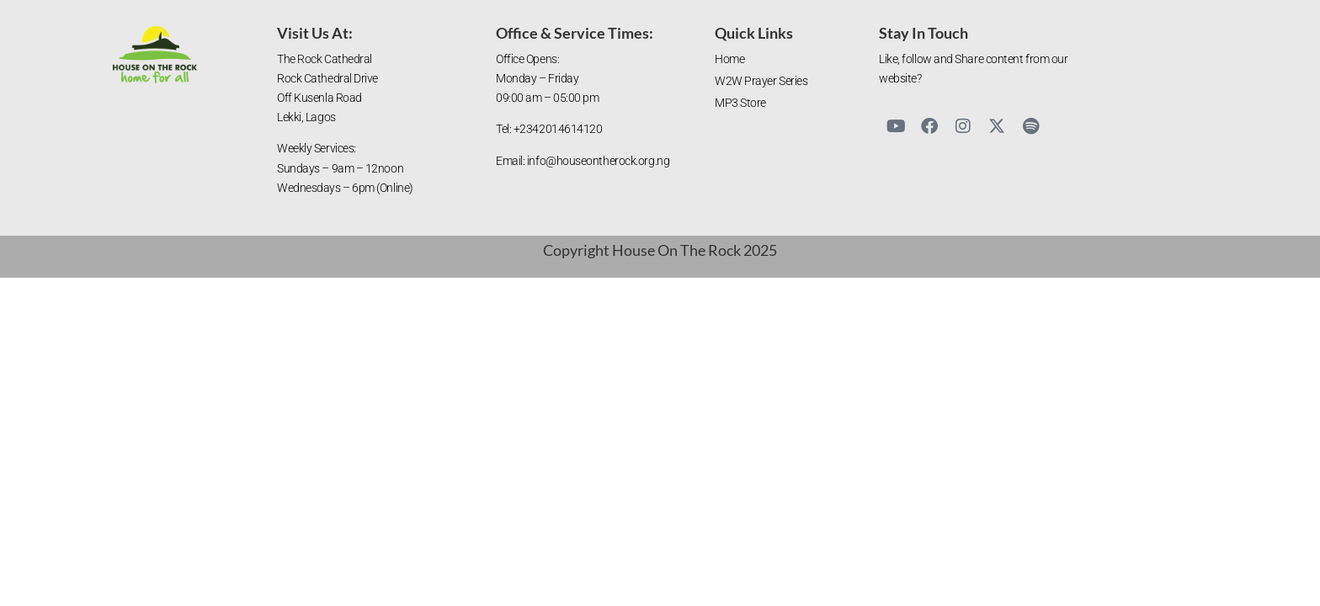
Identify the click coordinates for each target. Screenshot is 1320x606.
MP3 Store (740, 103)
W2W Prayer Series (761, 81)
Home (729, 59)
